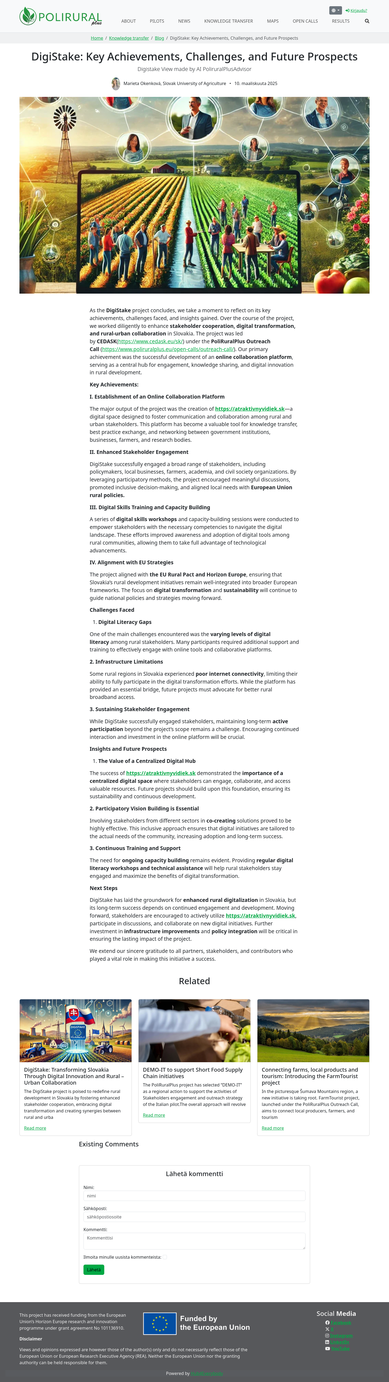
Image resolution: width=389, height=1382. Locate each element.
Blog (159, 38)
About (128, 21)
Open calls (305, 21)
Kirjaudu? (356, 10)
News (184, 21)
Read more (35, 1128)
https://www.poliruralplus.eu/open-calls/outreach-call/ (168, 349)
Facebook (341, 1323)
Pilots (157, 21)
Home (97, 38)
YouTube (340, 1349)
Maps (273, 21)
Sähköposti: (95, 1208)
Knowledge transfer (228, 21)
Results (341, 21)
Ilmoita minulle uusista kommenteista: (122, 1257)
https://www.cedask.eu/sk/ (150, 341)
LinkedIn (339, 1342)
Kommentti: (95, 1229)
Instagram (341, 1336)
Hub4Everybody (207, 1373)
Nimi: (88, 1187)
